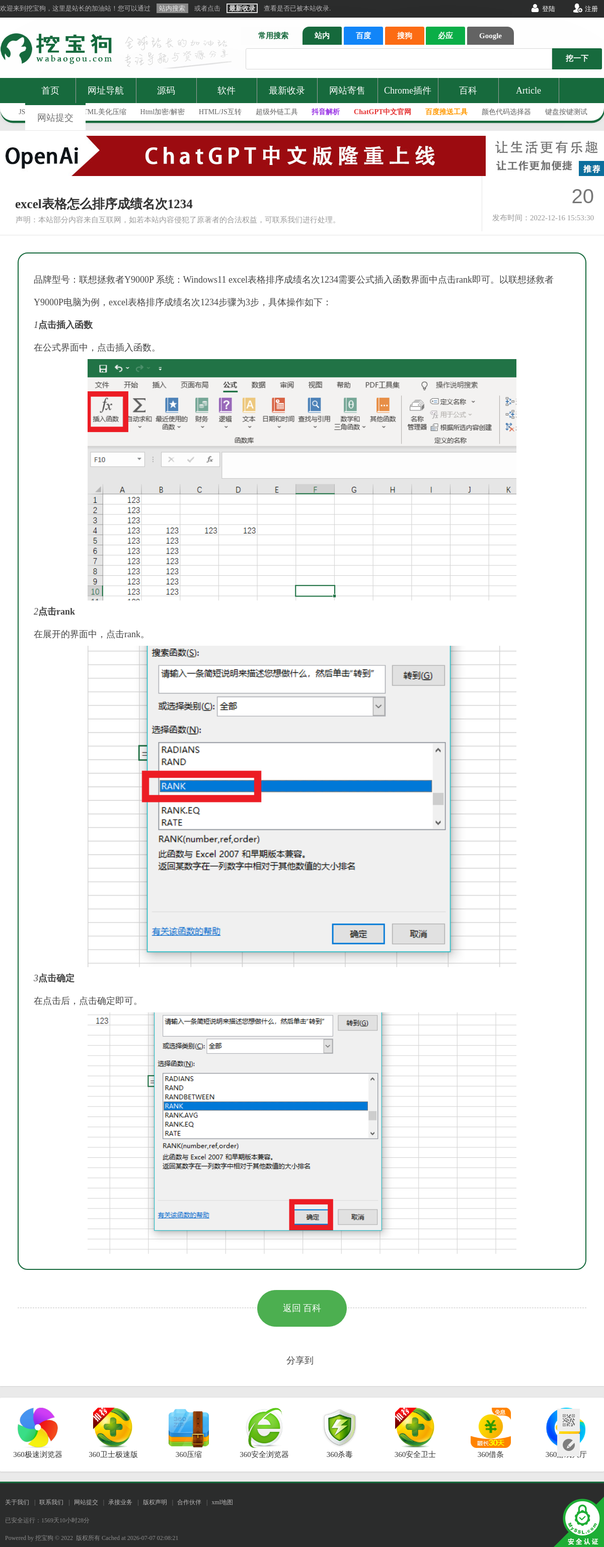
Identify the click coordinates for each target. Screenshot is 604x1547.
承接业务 (120, 1502)
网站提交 (55, 118)
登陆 (548, 9)
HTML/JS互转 (220, 112)
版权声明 (155, 1502)
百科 (468, 90)
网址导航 (106, 90)
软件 (226, 90)
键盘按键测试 (566, 112)
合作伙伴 (189, 1502)
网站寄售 (347, 90)
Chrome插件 (407, 90)
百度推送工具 (446, 112)
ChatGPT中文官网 (382, 112)
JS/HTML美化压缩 (97, 112)
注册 (591, 9)
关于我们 (17, 1502)
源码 (166, 90)
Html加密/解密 (162, 112)
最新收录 (287, 90)
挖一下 (577, 58)
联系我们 (51, 1502)
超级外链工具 (277, 112)
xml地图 (222, 1502)
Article (528, 90)
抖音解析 (326, 112)
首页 (50, 90)
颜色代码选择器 (506, 112)
